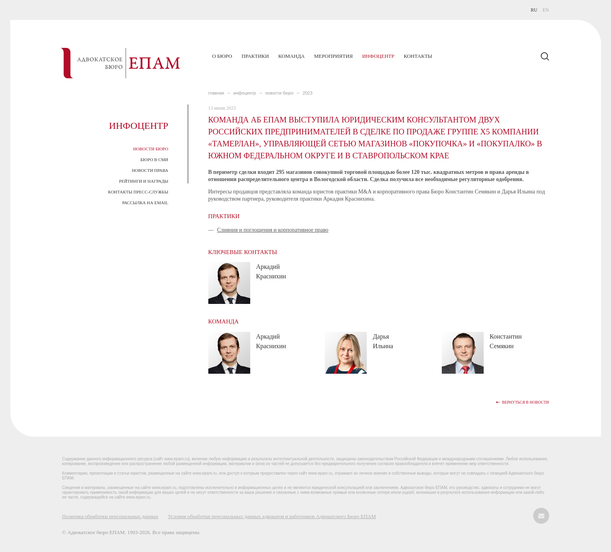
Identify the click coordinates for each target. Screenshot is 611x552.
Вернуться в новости (525, 402)
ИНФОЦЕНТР (244, 93)
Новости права (150, 170)
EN (546, 10)
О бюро (222, 56)
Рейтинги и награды (143, 181)
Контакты (417, 56)
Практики (255, 56)
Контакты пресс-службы (138, 191)
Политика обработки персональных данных (110, 516)
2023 (307, 93)
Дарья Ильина (383, 341)
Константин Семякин (506, 341)
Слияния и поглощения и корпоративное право (272, 230)
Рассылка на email (145, 202)
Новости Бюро (150, 148)
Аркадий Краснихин (271, 271)
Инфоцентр (378, 56)
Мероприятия (333, 56)
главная (216, 93)
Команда (291, 56)
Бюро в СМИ (154, 159)
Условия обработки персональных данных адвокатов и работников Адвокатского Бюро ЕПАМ (272, 516)
